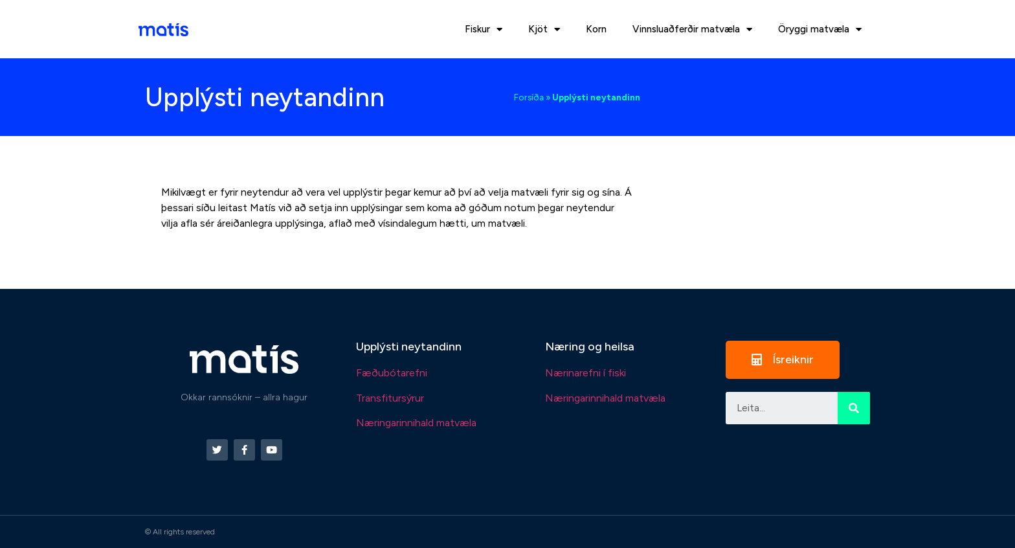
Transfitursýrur (390, 398)
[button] (783, 360)
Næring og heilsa (589, 346)
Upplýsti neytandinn (409, 346)
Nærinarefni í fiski (585, 373)
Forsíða (529, 97)
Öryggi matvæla (820, 29)
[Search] (854, 408)
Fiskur (483, 29)
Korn (596, 29)
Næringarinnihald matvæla (416, 423)
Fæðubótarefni (391, 373)
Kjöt (544, 29)
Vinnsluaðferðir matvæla (692, 29)
